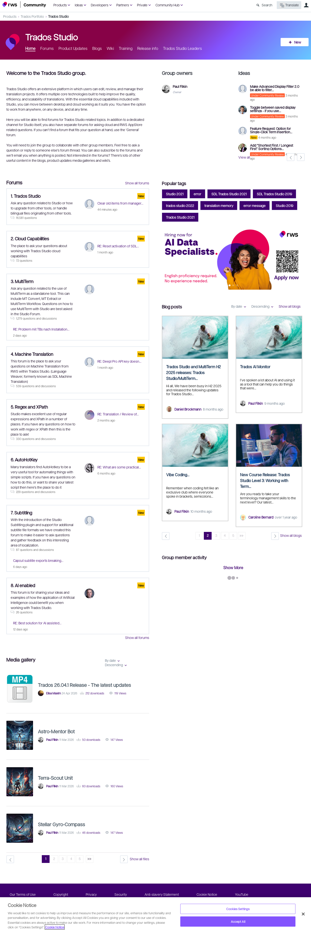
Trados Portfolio (32, 16)
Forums (47, 48)
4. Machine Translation (32, 354)
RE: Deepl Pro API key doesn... (119, 361)
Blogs (97, 48)
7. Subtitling (21, 512)
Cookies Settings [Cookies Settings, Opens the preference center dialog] (238, 909)
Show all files (139, 859)
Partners (122, 5)
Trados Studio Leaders (182, 48)
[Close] (303, 914)
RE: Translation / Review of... (118, 414)
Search (267, 5)
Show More (233, 567)
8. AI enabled (23, 585)
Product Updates (73, 48)
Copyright (60, 894)
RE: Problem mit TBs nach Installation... (41, 329)
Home (30, 48)
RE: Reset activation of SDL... (118, 246)
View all (244, 157)
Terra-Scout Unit (55, 778)
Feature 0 (229, 285)
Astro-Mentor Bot (56, 731)
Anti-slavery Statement (162, 894)
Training (125, 48)
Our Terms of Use (23, 894)
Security (120, 894)
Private (142, 5)
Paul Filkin (255, 403)
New (297, 42)
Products (60, 5)
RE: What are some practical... (119, 467)
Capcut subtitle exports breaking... (38, 560)
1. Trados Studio (26, 196)
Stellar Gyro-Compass (61, 824)
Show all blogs (290, 306)
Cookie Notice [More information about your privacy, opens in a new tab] (54, 927)
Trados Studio (58, 16)
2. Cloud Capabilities (30, 238)
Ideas (79, 5)
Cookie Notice (207, 894)
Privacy (91, 894)
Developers (99, 5)
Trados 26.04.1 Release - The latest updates (84, 685)
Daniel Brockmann (187, 409)
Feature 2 (237, 285)
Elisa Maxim (53, 693)
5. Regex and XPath (29, 407)
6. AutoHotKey (24, 459)
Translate (289, 5)
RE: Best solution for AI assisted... (37, 623)
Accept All (238, 921)
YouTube (241, 894)
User (306, 5)
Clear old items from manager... (120, 203)
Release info (147, 48)
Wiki (110, 48)
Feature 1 (233, 285)
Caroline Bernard (260, 517)
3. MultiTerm (22, 281)
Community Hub (168, 5)
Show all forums (137, 183)
